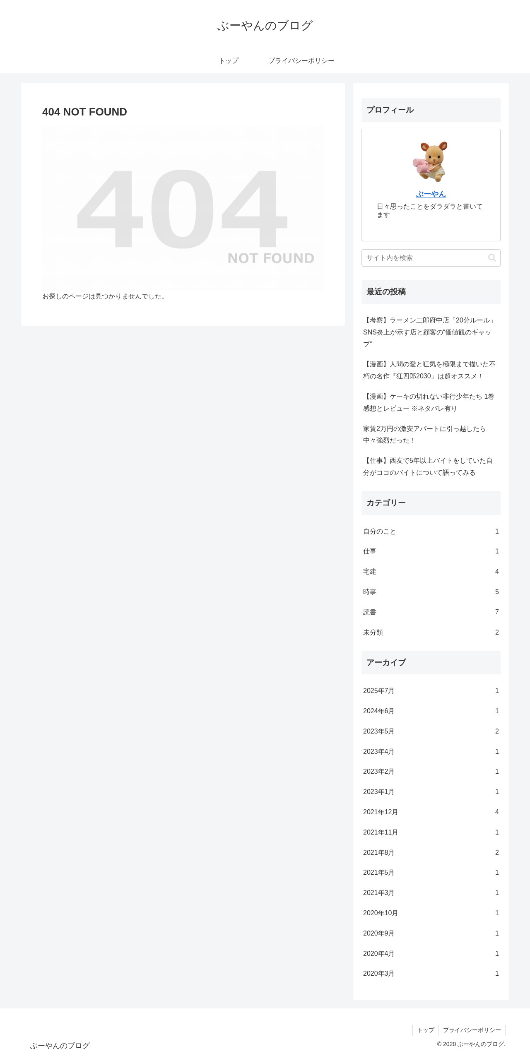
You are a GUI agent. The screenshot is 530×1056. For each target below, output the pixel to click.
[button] (492, 257)
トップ (425, 1030)
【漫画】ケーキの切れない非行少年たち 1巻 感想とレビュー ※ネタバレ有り (428, 402)
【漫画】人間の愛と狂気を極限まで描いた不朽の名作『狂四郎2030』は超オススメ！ (429, 370)
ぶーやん (431, 194)
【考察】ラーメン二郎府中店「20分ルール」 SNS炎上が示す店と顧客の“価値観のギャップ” (429, 332)
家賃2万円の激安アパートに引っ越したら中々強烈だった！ (424, 434)
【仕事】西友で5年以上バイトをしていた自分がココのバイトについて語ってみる (428, 466)
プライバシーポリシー (472, 1030)
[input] (431, 258)
